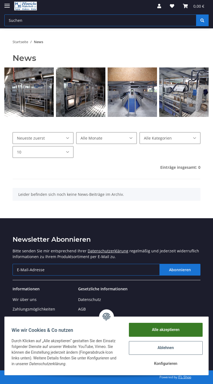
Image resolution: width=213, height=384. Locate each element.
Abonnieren (180, 269)
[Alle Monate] (106, 138)
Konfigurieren (163, 363)
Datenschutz (89, 299)
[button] (159, 6)
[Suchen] (100, 20)
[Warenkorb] (194, 6)
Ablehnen (164, 347)
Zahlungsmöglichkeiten (34, 309)
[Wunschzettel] (172, 6)
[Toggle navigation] (7, 3)
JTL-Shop (184, 377)
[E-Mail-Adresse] (86, 270)
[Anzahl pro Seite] (43, 152)
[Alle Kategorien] (170, 138)
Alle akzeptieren (163, 329)
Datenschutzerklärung (108, 250)
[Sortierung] (43, 138)
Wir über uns (25, 299)
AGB (82, 309)
